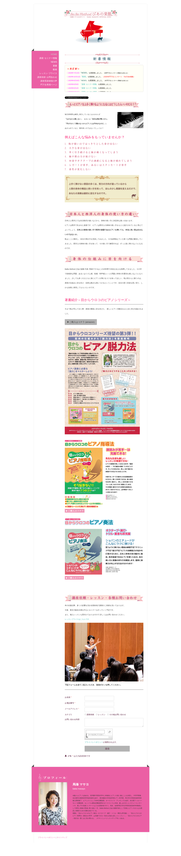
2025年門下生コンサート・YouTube (117, 90)
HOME (54, 67)
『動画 (84, 90)
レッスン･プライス (48, 86)
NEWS (54, 75)
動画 (55, 83)
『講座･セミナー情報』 (89, 97)
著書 (55, 79)
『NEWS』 (84, 86)
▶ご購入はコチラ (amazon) (81, 335)
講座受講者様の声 (48, 94)
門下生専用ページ (48, 98)
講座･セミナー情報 (48, 71)
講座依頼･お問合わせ (47, 90)
